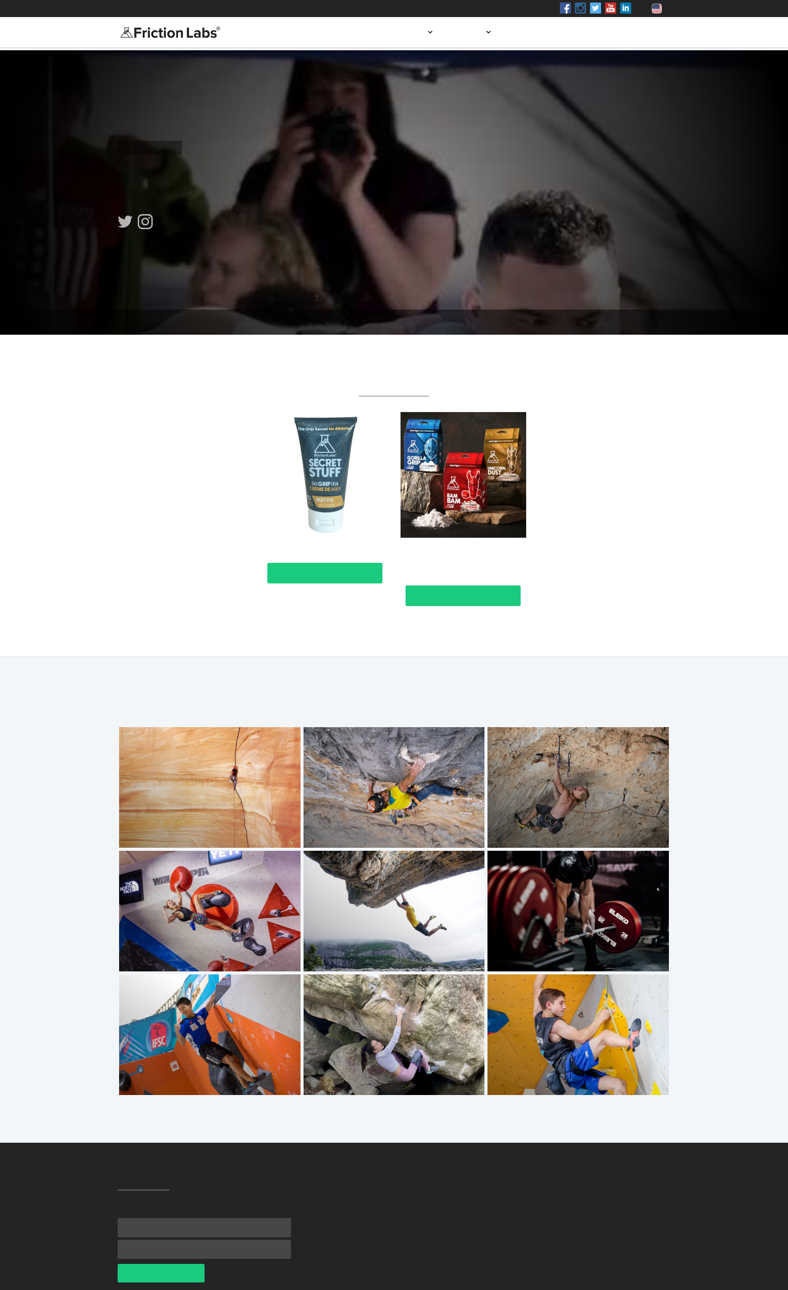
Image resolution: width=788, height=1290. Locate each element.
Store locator (538, 32)
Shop (210, 8)
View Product (325, 573)
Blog (592, 32)
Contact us (640, 32)
